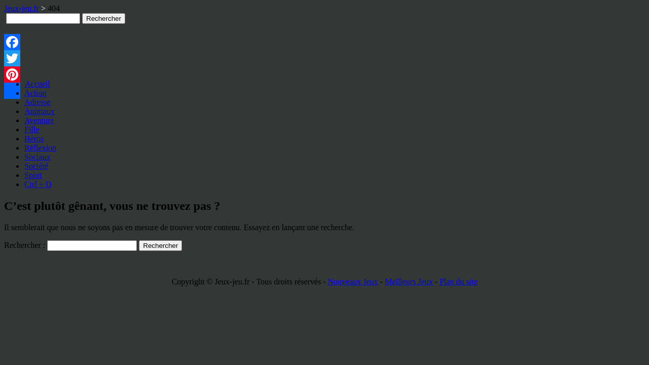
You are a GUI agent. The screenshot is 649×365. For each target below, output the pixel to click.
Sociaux (37, 157)
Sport (33, 175)
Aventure (39, 120)
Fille (31, 129)
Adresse (37, 102)
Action (35, 93)
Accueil (37, 84)
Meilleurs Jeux (409, 281)
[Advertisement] (204, 46)
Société (36, 166)
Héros (34, 138)
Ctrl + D (37, 184)
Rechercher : (24, 245)
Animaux (39, 111)
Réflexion (40, 147)
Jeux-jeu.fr (21, 8)
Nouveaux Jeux (353, 281)
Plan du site (459, 281)
